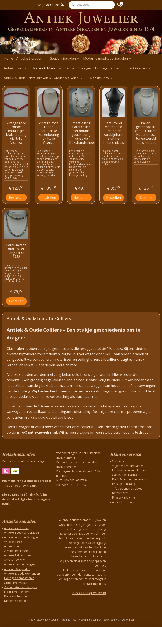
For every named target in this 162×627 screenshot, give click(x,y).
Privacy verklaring (123, 497)
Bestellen (16, 197)
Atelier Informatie (123, 502)
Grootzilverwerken (16, 583)
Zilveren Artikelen (46, 68)
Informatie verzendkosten (129, 470)
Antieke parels (13, 542)
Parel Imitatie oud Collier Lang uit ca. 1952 (16, 251)
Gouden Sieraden (65, 58)
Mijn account (51, 4)
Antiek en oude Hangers (20, 564)
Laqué (69, 68)
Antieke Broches (15, 560)
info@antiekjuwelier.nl (89, 593)
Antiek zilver (12, 546)
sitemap (66, 619)
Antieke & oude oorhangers (22, 573)
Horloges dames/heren (19, 578)
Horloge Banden (107, 68)
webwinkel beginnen (90, 619)
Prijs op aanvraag (123, 484)
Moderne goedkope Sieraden (107, 58)
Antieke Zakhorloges (17, 555)
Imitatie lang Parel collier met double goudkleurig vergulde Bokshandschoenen (81, 132)
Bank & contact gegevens (129, 479)
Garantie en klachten (125, 475)
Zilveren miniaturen (16, 551)
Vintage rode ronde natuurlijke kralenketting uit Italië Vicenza (16, 132)
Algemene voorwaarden (128, 466)
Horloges (84, 68)
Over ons (118, 461)
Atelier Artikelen (68, 78)
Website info (101, 78)
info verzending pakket (127, 488)
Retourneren (120, 493)
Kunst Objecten (137, 68)
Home (8, 58)
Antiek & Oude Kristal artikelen (27, 78)
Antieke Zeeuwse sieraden (21, 532)
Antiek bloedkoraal (16, 528)
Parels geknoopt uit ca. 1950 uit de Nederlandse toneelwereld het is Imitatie (145, 132)
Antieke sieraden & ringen (21, 537)
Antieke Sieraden (31, 58)
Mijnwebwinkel (125, 619)
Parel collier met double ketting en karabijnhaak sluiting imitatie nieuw (113, 132)
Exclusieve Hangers (16, 592)
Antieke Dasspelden (17, 569)
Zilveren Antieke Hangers (20, 587)
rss (74, 619)
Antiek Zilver (15, 68)
